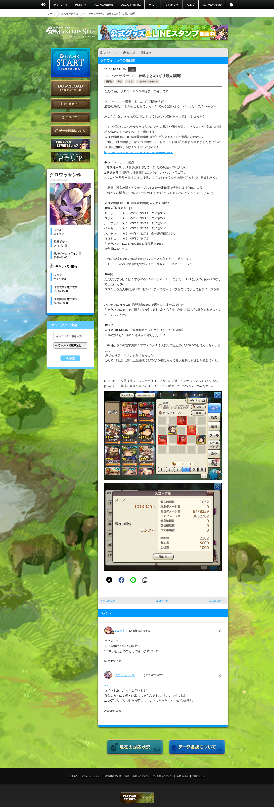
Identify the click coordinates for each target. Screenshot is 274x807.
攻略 (119, 81)
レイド (129, 81)
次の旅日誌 (215, 600)
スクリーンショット (147, 81)
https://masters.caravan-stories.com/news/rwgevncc (138, 152)
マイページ (60, 5)
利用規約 (73, 776)
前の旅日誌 (109, 600)
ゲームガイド (70, 157)
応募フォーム (199, 776)
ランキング (171, 5)
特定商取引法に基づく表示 (117, 776)
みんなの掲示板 (103, 5)
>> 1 (107, 685)
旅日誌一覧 (162, 600)
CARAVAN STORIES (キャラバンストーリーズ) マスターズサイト (70, 32)
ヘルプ (190, 5)
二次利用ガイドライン (163, 776)
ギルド (152, 5)
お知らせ (80, 5)
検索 (72, 358)
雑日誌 (109, 81)
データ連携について (70, 130)
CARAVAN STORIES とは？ (70, 143)
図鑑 (148, 53)
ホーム (51, 13)
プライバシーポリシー (91, 776)
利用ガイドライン (141, 776)
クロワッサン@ (125, 675)
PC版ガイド (70, 103)
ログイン (70, 117)
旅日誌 (131, 53)
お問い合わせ (183, 776)
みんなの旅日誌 (131, 5)
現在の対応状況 (212, 5)
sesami (119, 630)
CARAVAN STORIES (137, 797)
